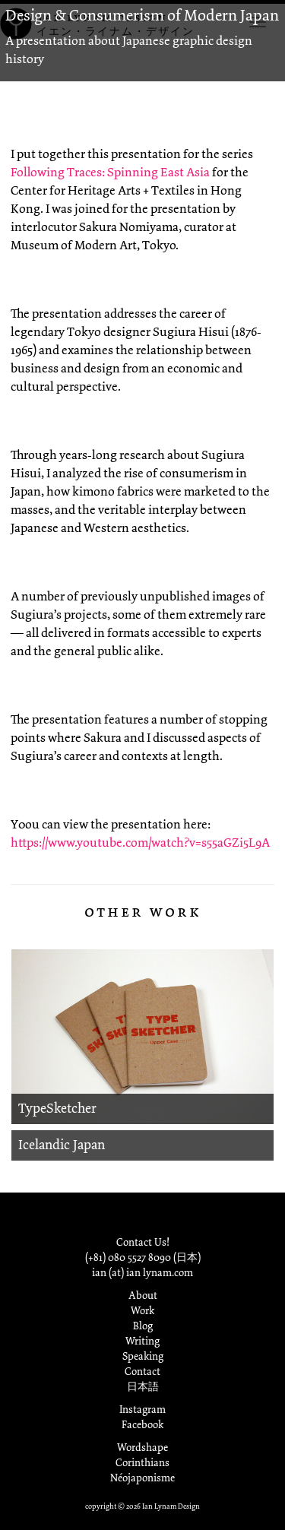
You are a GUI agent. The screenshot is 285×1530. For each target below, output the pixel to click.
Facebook (142, 1425)
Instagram (142, 1409)
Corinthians (142, 1463)
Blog (143, 1326)
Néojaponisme (142, 1478)
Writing (142, 1341)
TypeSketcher (57, 1108)
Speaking (142, 1356)
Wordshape (142, 1447)
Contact (142, 1371)
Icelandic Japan (61, 1145)
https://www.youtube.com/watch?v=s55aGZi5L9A (140, 842)
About (142, 1295)
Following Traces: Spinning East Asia (110, 172)
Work (142, 1311)
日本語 (143, 1387)
